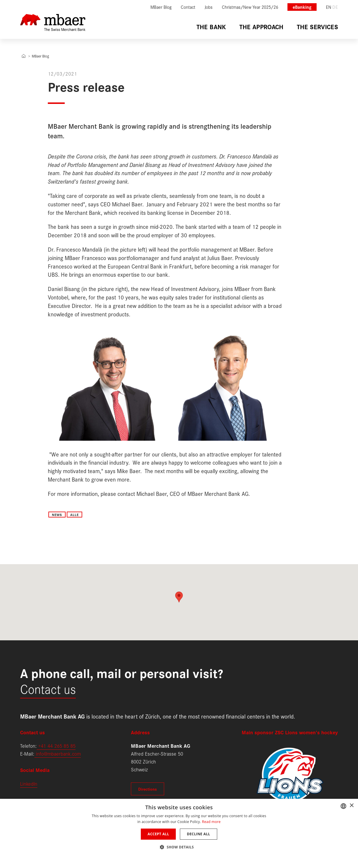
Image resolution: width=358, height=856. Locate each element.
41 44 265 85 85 (58, 745)
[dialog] (179, 827)
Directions (147, 789)
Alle (74, 514)
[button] (179, 846)
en (328, 7)
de (335, 7)
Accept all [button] (158, 833)
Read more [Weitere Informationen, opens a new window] (211, 821)
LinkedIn (28, 783)
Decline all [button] (198, 833)
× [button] (351, 805)
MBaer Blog (40, 56)
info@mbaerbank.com (57, 753)
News (57, 514)
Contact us (48, 688)
